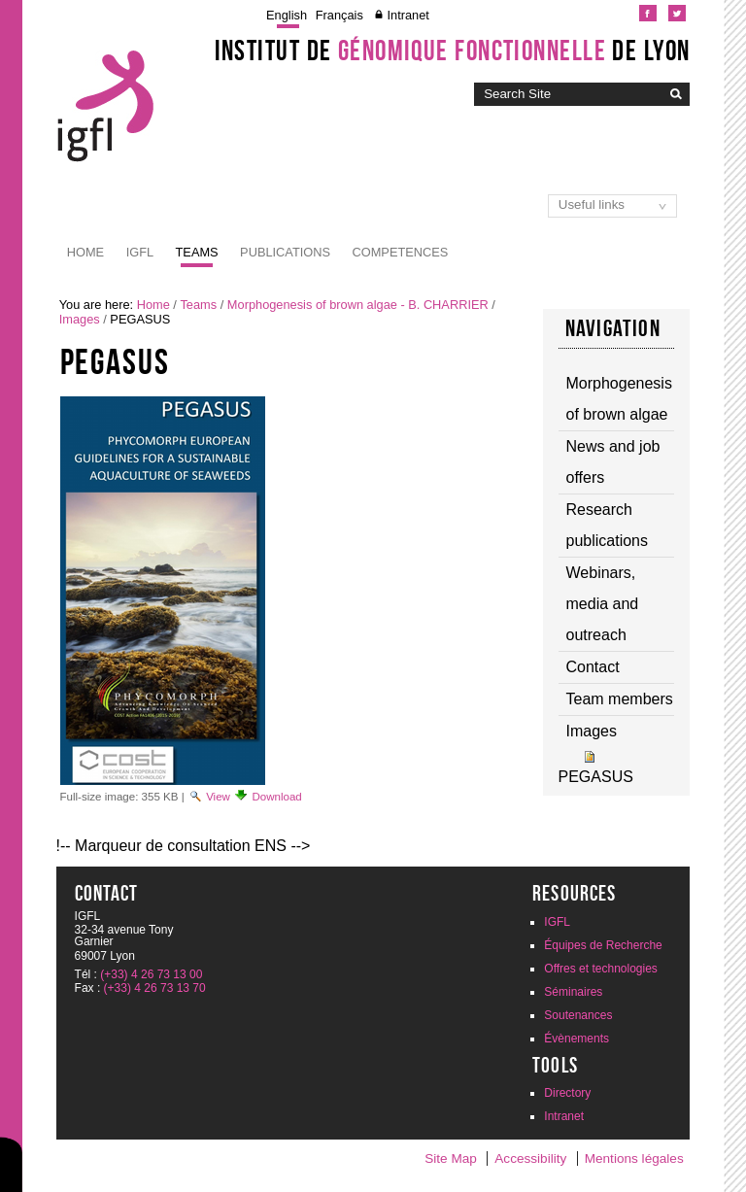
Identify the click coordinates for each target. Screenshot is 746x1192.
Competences (401, 252)
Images (79, 319)
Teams (197, 252)
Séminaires (573, 992)
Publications (285, 252)
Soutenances (578, 1015)
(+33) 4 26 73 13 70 (155, 988)
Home (85, 252)
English (286, 15)
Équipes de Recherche (602, 945)
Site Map (450, 1158)
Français (339, 15)
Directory (567, 1093)
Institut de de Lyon (453, 50)
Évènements (576, 1038)
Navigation (613, 328)
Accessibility (530, 1158)
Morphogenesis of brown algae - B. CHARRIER (358, 304)
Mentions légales (634, 1158)
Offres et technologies (601, 968)
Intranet (407, 15)
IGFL (139, 252)
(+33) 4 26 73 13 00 (151, 974)
